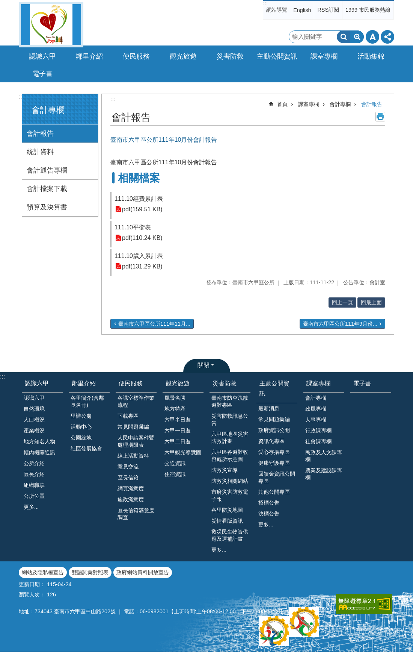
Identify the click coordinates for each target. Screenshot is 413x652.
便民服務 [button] (136, 56)
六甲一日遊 (177, 431)
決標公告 (268, 514)
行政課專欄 (318, 431)
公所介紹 (34, 463)
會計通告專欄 (47, 170)
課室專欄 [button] (324, 56)
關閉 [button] (203, 365)
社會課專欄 (318, 441)
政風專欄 (315, 409)
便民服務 (131, 383)
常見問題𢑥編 (133, 427)
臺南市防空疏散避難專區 (229, 401)
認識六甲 (37, 383)
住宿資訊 (174, 474)
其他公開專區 (274, 492)
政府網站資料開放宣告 (142, 572)
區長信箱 (128, 478)
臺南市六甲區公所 (51, 24)
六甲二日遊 (177, 441)
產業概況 (34, 431)
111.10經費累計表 (139, 199)
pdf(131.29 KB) (142, 266)
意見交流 (128, 467)
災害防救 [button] (230, 56)
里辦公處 (81, 416)
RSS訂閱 (328, 10)
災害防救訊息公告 (229, 419)
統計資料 (40, 152)
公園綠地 (81, 438)
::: (265, 3)
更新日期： (32, 584)
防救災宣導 (224, 470)
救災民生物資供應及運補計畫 (229, 535)
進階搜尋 (357, 36)
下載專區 (128, 416)
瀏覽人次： (32, 594)
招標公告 (268, 503)
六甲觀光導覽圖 (182, 452)
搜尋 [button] (343, 36)
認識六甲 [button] (42, 56)
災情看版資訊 (227, 521)
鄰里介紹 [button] (89, 56)
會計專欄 (48, 110)
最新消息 (268, 408)
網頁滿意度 (131, 488)
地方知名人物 (39, 441)
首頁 (282, 104)
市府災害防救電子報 (229, 495)
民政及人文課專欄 (323, 455)
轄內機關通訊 (39, 452)
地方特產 (174, 409)
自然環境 (34, 409)
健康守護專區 (274, 463)
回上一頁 (342, 302)
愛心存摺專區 (274, 452)
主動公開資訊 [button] (277, 56)
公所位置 (34, 496)
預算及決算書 (47, 207)
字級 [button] (372, 37)
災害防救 (225, 383)
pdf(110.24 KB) (142, 238)
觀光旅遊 (178, 383)
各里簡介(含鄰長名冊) (87, 401)
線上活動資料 (133, 456)
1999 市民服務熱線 (367, 10)
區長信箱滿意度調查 (136, 513)
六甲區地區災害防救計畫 (229, 437)
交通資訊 (174, 463)
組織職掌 (34, 485)
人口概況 (34, 420)
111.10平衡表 (133, 227)
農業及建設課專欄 (323, 474)
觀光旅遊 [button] (183, 56)
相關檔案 (139, 178)
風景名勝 (174, 398)
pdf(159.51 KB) (142, 209)
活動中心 (81, 427)
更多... (31, 507)
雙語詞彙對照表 (90, 572)
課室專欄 (308, 104)
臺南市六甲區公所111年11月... (154, 324)
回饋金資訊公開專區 (276, 477)
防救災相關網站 (229, 481)
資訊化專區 (271, 441)
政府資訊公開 (274, 430)
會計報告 (40, 133)
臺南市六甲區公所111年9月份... (340, 324)
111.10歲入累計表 (139, 256)
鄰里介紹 (84, 383)
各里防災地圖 (227, 510)
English (302, 10)
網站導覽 (276, 10)
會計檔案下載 (47, 189)
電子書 (42, 73)
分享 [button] (387, 37)
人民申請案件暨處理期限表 (136, 441)
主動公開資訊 (274, 388)
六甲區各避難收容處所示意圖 (229, 455)
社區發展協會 (86, 449)
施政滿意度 (131, 499)
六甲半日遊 (177, 420)
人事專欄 (315, 420)
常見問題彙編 (274, 419)
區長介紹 (34, 474)
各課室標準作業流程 (136, 401)
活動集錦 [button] (370, 56)
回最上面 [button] (371, 302)
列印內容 (380, 116)
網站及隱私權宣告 (43, 572)
